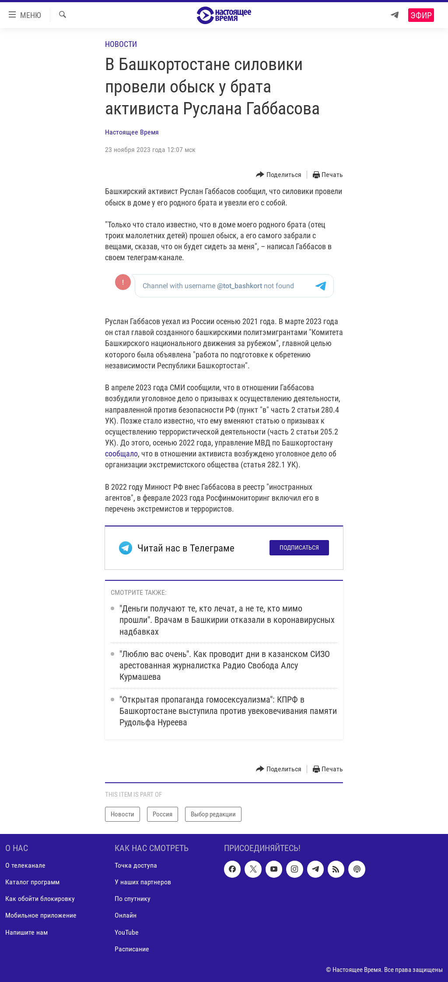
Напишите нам (26, 932)
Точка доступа (136, 865)
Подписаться (299, 547)
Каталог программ (32, 882)
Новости (121, 44)
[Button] (278, 175)
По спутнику (132, 898)
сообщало (121, 453)
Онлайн (125, 915)
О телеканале (25, 865)
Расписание (132, 949)
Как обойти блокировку (40, 898)
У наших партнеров (143, 882)
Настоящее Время (132, 132)
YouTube (127, 932)
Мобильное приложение (41, 915)
